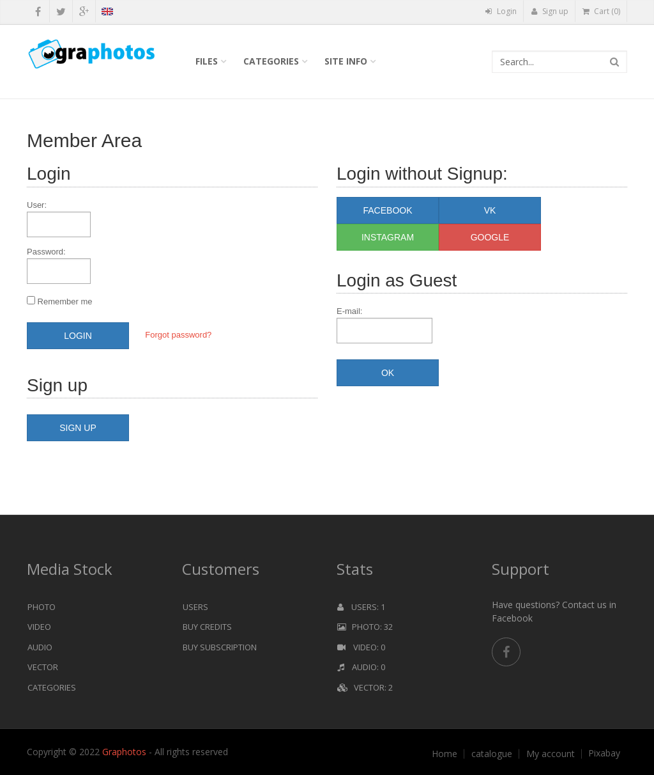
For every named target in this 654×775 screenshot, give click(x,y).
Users (195, 607)
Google (490, 237)
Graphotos (125, 752)
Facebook (387, 210)
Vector (42, 667)
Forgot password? (178, 335)
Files (206, 61)
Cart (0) (601, 11)
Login (501, 11)
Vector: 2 (365, 687)
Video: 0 (361, 647)
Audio (39, 647)
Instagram (387, 237)
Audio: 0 (361, 667)
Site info (345, 61)
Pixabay (604, 753)
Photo (41, 607)
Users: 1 (361, 607)
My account (550, 754)
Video (39, 626)
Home (444, 754)
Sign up (549, 11)
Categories (271, 61)
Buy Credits (207, 626)
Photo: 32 (365, 626)
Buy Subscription (220, 647)
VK (490, 210)
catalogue (491, 754)
